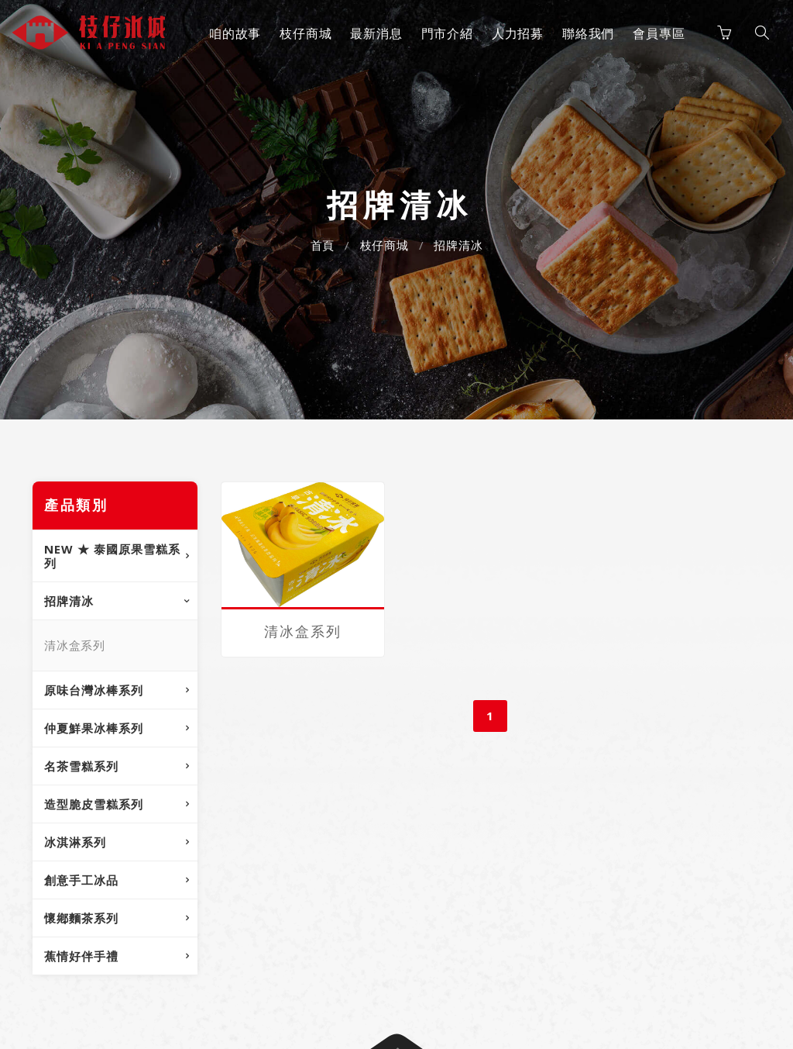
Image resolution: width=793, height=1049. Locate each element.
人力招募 (518, 33)
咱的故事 (235, 33)
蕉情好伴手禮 (81, 956)
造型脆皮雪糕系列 (93, 804)
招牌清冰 (458, 245)
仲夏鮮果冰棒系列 (93, 728)
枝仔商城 (305, 33)
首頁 (323, 245)
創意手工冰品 (81, 880)
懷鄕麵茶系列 (81, 918)
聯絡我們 (588, 33)
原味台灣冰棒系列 (93, 690)
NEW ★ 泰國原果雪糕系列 (112, 556)
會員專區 (659, 33)
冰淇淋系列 (75, 842)
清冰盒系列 (74, 645)
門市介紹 (447, 33)
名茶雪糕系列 (81, 766)
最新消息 (376, 33)
